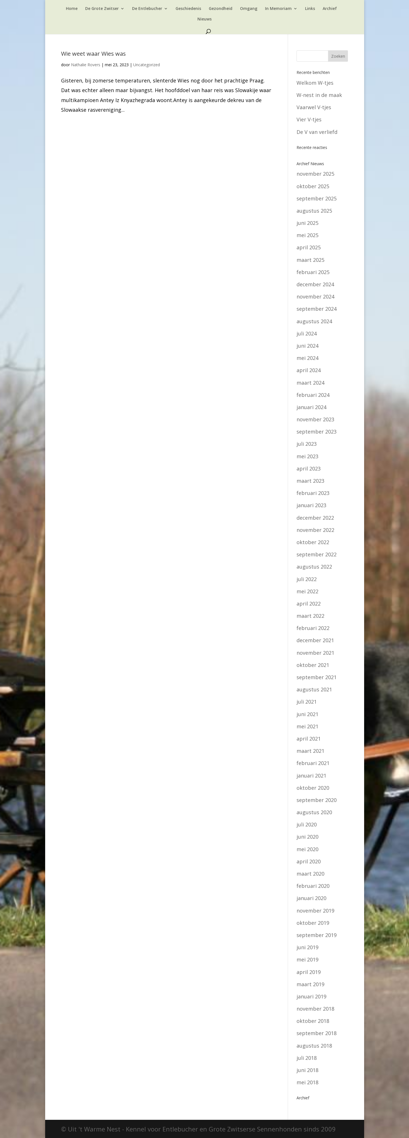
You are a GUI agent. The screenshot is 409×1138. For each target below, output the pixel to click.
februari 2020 (313, 885)
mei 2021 (307, 726)
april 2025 (309, 247)
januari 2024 (311, 407)
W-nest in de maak (319, 95)
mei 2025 (307, 235)
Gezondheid (220, 9)
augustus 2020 (314, 812)
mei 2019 (307, 959)
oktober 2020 (313, 787)
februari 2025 (313, 272)
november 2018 (315, 1008)
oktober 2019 (313, 922)
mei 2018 (307, 1082)
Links (310, 9)
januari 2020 (311, 898)
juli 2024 (307, 333)
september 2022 (317, 554)
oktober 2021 (313, 665)
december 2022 (315, 517)
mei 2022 (307, 591)
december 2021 (315, 640)
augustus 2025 (314, 210)
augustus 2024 (314, 321)
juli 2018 (307, 1057)
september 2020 (317, 800)
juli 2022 (307, 579)
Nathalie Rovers (85, 64)
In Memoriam (278, 9)
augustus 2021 (314, 689)
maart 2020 (310, 873)
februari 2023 (313, 493)
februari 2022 (313, 628)
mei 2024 (307, 358)
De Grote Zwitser (102, 9)
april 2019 (309, 972)
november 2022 (315, 529)
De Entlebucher (147, 9)
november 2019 (315, 910)
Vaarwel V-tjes (314, 107)
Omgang (248, 9)
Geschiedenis (188, 9)
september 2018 (317, 1033)
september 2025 (317, 198)
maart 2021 (310, 750)
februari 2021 (313, 763)
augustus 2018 (314, 1045)
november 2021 (315, 652)
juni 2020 (307, 836)
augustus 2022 (314, 566)
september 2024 (317, 308)
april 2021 (309, 738)
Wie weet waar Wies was (93, 53)
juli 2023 (307, 443)
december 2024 (315, 284)
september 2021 (317, 677)
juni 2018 (307, 1070)
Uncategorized (146, 64)
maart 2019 (310, 984)
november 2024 (315, 296)
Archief (330, 9)
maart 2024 (310, 382)
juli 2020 (307, 824)
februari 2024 (313, 394)
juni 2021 (307, 714)
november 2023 (315, 419)
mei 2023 (307, 456)
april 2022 (309, 603)
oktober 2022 (313, 542)
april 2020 (309, 861)
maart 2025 (310, 259)
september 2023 (317, 431)
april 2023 (309, 468)
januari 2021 (311, 775)
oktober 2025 (313, 186)
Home (72, 9)
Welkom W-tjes (315, 82)
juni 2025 (307, 222)
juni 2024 (307, 345)
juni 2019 (307, 947)
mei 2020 (307, 849)
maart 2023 (310, 480)
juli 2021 (307, 701)
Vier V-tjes (309, 119)
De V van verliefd (317, 131)
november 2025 (315, 173)
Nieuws (204, 19)
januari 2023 (311, 505)
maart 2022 (310, 615)
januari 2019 (311, 996)
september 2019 (317, 935)
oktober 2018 (313, 1020)
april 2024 (309, 370)
